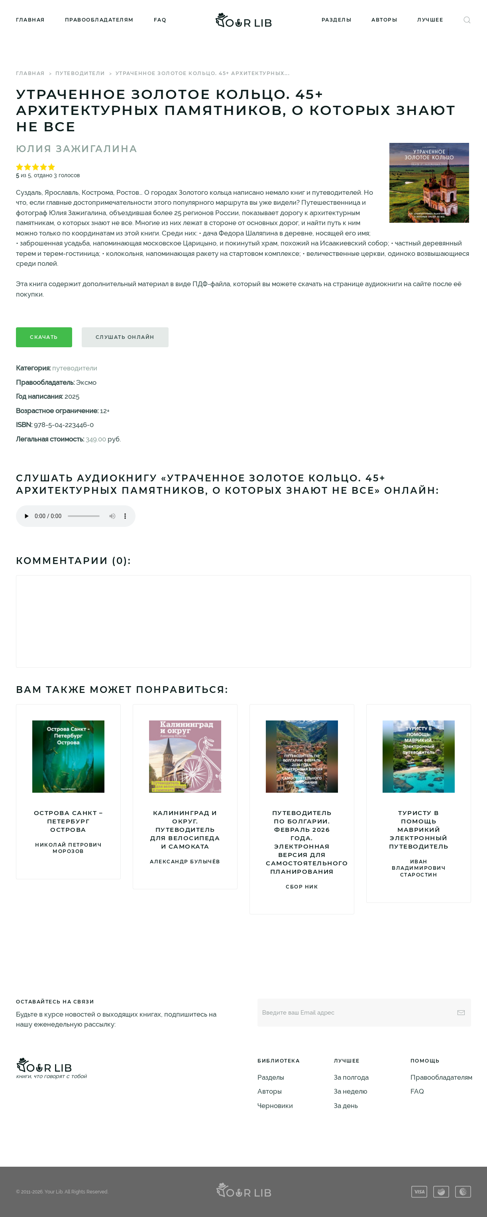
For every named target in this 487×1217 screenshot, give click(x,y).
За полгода (351, 1077)
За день (346, 1106)
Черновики (275, 1106)
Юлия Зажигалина (77, 148)
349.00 (96, 439)
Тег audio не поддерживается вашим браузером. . (75, 516)
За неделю (350, 1091)
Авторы (384, 20)
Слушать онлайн (125, 337)
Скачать (44, 337)
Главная (30, 20)
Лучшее (430, 20)
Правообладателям (99, 20)
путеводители (80, 73)
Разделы (337, 20)
